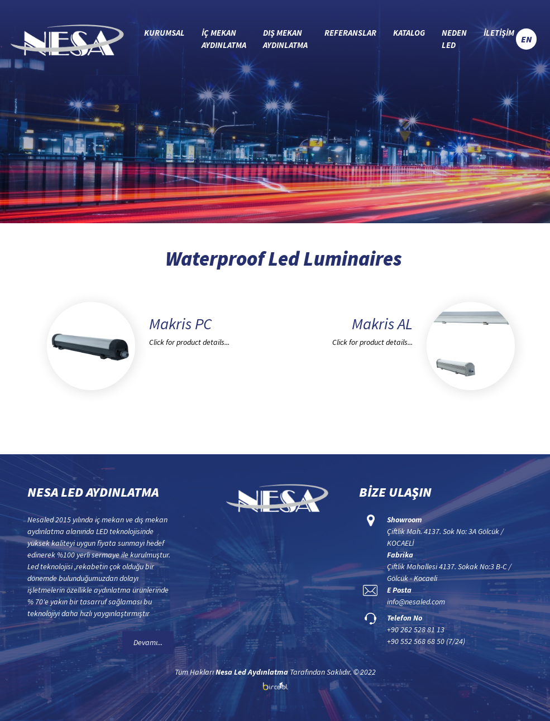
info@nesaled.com (416, 602)
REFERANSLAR (350, 32)
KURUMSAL (164, 32)
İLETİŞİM (499, 32)
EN (526, 39)
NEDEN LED (454, 39)
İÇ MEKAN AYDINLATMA (224, 39)
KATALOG (409, 32)
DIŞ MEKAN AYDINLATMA (285, 39)
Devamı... (147, 642)
